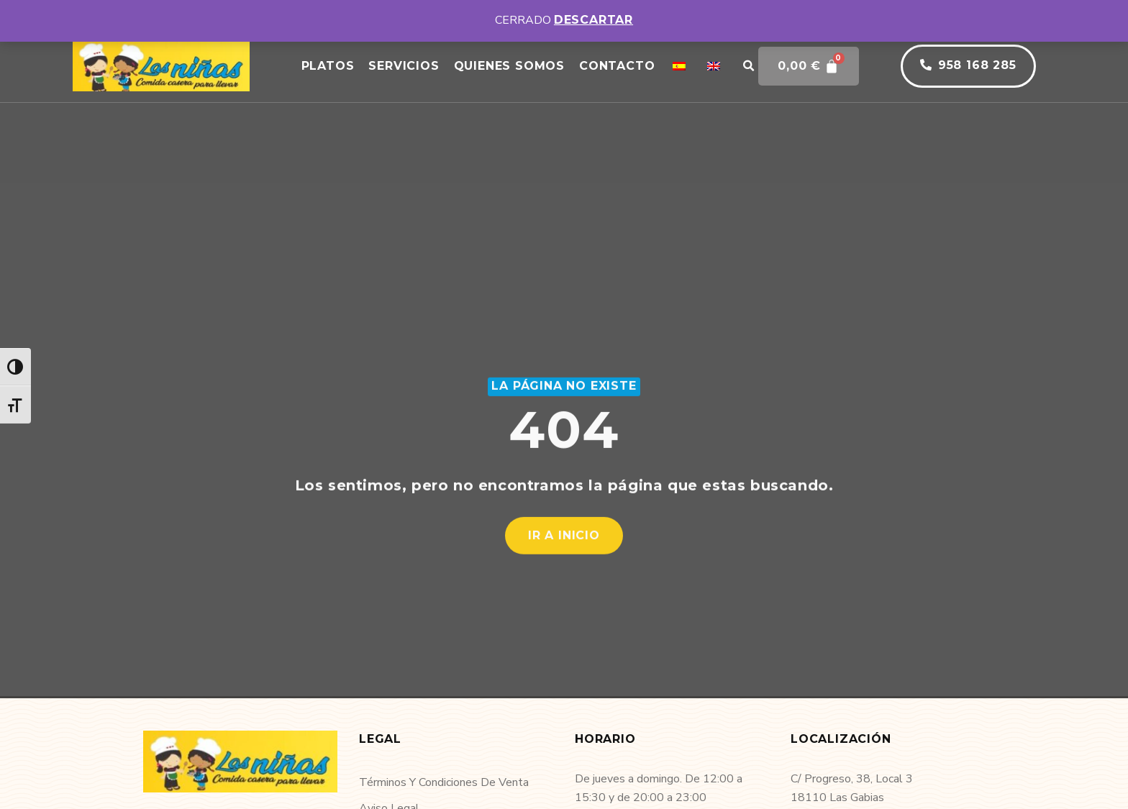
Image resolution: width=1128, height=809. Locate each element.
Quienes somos (509, 66)
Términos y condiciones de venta (444, 782)
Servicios (403, 66)
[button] (748, 66)
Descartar (593, 20)
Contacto (617, 66)
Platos (328, 66)
